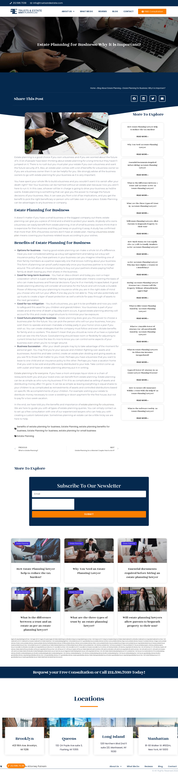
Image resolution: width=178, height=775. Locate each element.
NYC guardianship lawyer (87, 641)
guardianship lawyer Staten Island (35, 657)
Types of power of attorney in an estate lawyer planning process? (142, 371)
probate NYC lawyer (121, 645)
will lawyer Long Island (40, 649)
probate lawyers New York (22, 645)
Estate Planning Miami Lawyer (78, 651)
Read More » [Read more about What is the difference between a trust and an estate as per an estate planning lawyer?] (142, 195)
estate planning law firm (28, 13)
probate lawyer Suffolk (63, 645)
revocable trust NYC (73, 647)
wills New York (98, 651)
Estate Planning (69, 426)
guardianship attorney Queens (69, 655)
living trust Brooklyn (66, 639)
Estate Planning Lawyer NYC (153, 655)
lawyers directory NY (49, 647)
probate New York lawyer (109, 645)
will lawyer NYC (61, 649)
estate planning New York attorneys (80, 653)
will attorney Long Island (124, 647)
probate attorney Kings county (120, 641)
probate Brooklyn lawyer (106, 643)
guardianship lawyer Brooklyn (104, 655)
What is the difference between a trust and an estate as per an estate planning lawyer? (142, 186)
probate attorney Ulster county (91, 643)
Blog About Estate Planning (109, 88)
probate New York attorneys (94, 645)
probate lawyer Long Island (136, 643)
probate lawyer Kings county (121, 643)
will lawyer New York (51, 649)
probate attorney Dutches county (103, 641)
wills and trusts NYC (147, 649)
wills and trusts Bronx (95, 649)
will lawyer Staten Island (83, 649)
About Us (68, 11)
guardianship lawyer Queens (18, 657)
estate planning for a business (97, 404)
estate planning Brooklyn (45, 653)
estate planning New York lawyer (116, 653)
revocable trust (96, 647)
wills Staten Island (107, 651)
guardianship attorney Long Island (20, 655)
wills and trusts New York (135, 649)
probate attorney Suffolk (58, 643)
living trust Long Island (77, 639)
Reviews (102, 11)
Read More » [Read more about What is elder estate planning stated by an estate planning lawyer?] (142, 318)
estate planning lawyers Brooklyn (30, 653)
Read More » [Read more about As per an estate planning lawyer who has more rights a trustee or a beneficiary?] (142, 274)
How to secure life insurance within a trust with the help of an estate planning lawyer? (142, 391)
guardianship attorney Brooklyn (152, 653)
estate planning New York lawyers (135, 653)
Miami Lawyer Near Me (54, 651)
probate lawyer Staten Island (49, 645)
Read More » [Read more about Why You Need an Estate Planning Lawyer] (142, 154)
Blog (115, 11)
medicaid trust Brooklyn (132, 639)
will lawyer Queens (71, 649)
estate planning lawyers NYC (119, 651)
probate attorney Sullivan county (74, 643)
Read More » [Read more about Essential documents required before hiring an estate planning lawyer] (142, 175)
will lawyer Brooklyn (28, 649)
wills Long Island (90, 651)
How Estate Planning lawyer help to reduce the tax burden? (142, 128)
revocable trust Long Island (35, 647)
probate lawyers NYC (36, 645)
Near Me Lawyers (57, 657)
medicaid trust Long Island (145, 639)
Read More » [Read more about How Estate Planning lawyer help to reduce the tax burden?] (142, 136)
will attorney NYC (148, 647)
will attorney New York (137, 647)
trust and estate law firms (149, 651)
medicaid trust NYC (16, 641)
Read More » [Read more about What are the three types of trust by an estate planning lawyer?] (142, 213)
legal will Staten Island (55, 639)
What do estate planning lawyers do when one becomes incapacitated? (142, 352)
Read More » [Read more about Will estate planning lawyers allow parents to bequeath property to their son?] (142, 233)
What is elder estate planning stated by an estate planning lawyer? (142, 309)
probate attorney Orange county (153, 641)
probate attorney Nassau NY (136, 641)
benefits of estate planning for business (38, 426)
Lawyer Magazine (65, 651)
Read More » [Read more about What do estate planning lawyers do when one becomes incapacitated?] (142, 362)
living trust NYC (99, 639)
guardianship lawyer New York (137, 655)
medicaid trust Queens (28, 641)
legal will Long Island (16, 639)
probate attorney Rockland (45, 643)
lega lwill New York (27, 639)
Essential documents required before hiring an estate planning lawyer (142, 165)
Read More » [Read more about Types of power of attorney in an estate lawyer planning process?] (142, 380)
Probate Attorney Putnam (32, 765)
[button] (134, 98)
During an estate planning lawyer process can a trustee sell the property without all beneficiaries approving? (142, 286)
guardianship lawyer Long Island (120, 655)
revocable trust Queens (86, 647)
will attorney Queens (158, 647)
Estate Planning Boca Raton (41, 651)
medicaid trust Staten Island (41, 641)
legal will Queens (44, 639)
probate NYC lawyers (133, 645)
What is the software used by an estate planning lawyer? (142, 410)
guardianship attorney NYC (53, 655)
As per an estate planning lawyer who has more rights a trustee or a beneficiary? (142, 265)
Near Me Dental (49, 657)
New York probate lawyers (73, 641)
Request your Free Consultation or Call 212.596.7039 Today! (89, 672)
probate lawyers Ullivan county (78, 645)
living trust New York (89, 639)
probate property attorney (146, 645)
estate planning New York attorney (61, 653)
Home (92, 88)
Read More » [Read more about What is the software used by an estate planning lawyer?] (142, 418)
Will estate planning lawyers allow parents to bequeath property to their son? (142, 224)
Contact (128, 11)
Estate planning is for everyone (31, 373)
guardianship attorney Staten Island (86, 655)
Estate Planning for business (42, 430)
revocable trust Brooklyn (21, 647)
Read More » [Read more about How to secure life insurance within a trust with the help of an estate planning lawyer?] (142, 400)
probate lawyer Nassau (150, 643)
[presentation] (53, 504)
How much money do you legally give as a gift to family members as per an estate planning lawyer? (142, 244)
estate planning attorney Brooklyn (98, 653)
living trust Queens (108, 639)
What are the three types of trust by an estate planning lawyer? (142, 205)
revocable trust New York (61, 647)
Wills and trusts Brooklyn (107, 649)
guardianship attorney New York (37, 655)
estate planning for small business (77, 430)
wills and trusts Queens (159, 649)
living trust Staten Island (119, 639)
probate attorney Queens (31, 643)
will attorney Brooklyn (112, 647)
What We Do (86, 11)
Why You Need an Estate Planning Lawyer (142, 146)
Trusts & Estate (30, 10)
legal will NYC (36, 639)
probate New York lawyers (135, 651)
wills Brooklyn (29, 651)
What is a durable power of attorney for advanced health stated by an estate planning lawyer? (142, 330)
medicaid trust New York (159, 639)
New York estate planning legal (57, 641)
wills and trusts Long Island (121, 649)
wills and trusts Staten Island (18, 651)
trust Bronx (103, 647)
